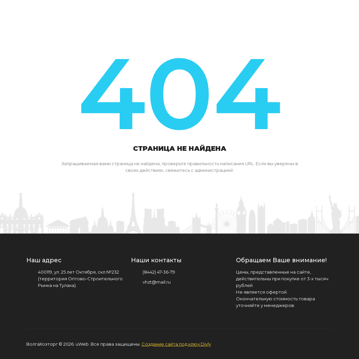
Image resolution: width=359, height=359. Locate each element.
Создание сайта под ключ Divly (176, 344)
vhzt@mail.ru (157, 282)
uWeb (82, 344)
